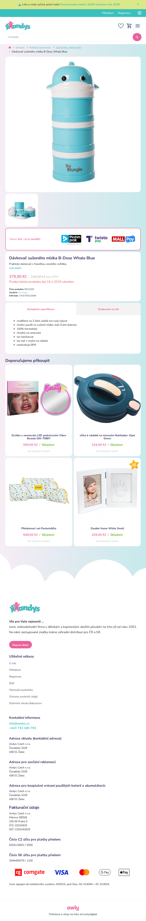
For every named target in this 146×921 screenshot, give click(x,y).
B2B (11, 683)
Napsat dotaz (20, 645)
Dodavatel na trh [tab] (108, 309)
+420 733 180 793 (22, 728)
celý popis (15, 268)
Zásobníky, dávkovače (68, 47)
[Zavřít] (138, 4)
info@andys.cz (19, 723)
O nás (12, 663)
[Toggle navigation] (137, 25)
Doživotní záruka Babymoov (25, 703)
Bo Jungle (23, 292)
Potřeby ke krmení (40, 47)
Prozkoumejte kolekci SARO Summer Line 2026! (90, 4)
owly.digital (90, 914)
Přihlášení (107, 13)
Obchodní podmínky (21, 690)
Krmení (20, 47)
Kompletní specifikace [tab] (41, 309)
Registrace (124, 13)
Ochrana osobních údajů (23, 696)
